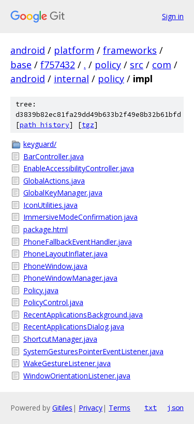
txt (150, 407)
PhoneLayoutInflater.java (65, 254)
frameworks (130, 50)
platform (74, 50)
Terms (119, 408)
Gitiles (62, 408)
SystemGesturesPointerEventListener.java (93, 351)
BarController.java (53, 156)
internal (71, 78)
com (161, 64)
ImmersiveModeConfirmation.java (80, 217)
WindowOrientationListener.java (76, 376)
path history (44, 124)
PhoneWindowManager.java (70, 278)
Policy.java (40, 290)
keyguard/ (39, 144)
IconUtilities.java (50, 205)
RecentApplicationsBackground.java (83, 315)
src (136, 64)
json (175, 407)
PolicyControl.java (53, 302)
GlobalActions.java (54, 181)
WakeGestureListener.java (67, 363)
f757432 (57, 64)
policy (108, 64)
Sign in (173, 16)
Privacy (90, 408)
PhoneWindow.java (55, 266)
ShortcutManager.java (60, 339)
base (21, 64)
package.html (45, 229)
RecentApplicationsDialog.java (73, 326)
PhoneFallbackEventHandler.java (77, 242)
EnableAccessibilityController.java (78, 168)
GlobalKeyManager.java (62, 193)
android (27, 50)
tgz (88, 124)
